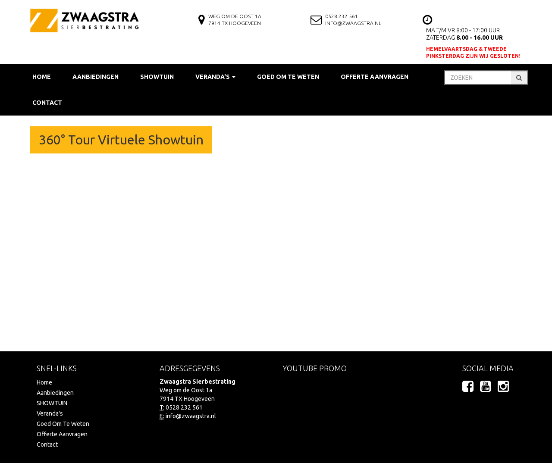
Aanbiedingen (95, 76)
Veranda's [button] (215, 76)
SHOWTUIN (157, 76)
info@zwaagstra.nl (353, 23)
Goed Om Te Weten (288, 76)
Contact (47, 102)
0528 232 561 (341, 16)
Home (41, 76)
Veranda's (50, 413)
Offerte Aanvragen (374, 76)
